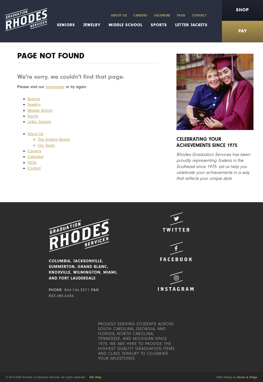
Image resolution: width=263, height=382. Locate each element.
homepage (54, 87)
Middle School (126, 25)
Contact (199, 15)
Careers (140, 15)
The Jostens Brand (54, 139)
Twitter (176, 222)
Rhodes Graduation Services (24, 21)
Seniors (66, 25)
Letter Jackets (191, 25)
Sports (159, 25)
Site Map (95, 377)
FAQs (181, 15)
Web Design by (237, 377)
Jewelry (91, 25)
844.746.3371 (77, 290)
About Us (119, 15)
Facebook (176, 251)
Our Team (46, 145)
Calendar (162, 15)
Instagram (176, 281)
